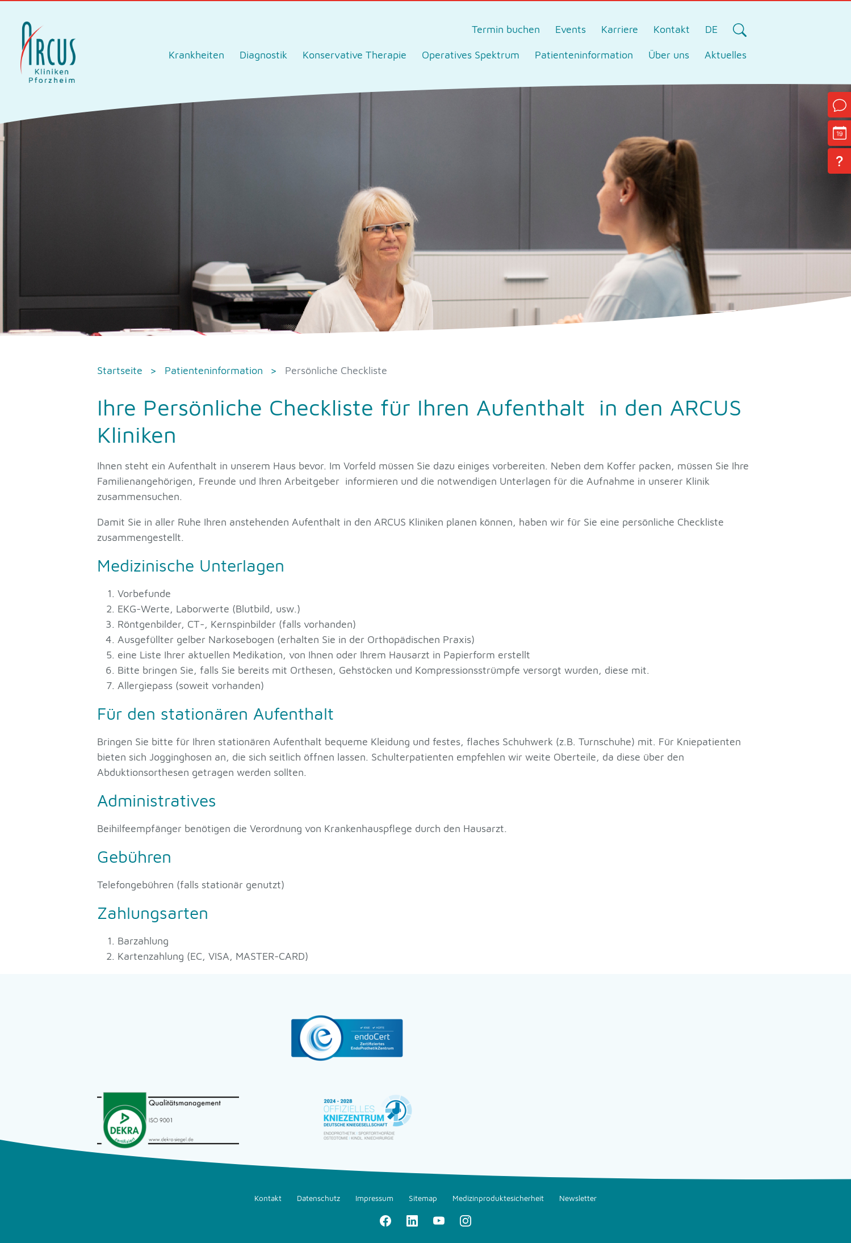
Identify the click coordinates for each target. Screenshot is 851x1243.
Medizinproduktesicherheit (498, 1198)
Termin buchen (506, 29)
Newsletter (578, 1198)
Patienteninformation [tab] (584, 55)
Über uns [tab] (668, 55)
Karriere (619, 29)
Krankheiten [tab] (196, 55)
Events (570, 29)
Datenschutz (318, 1198)
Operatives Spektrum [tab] (470, 55)
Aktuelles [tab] (726, 55)
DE (711, 29)
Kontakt (671, 29)
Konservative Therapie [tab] (354, 55)
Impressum (374, 1198)
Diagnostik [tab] (263, 55)
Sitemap (423, 1198)
